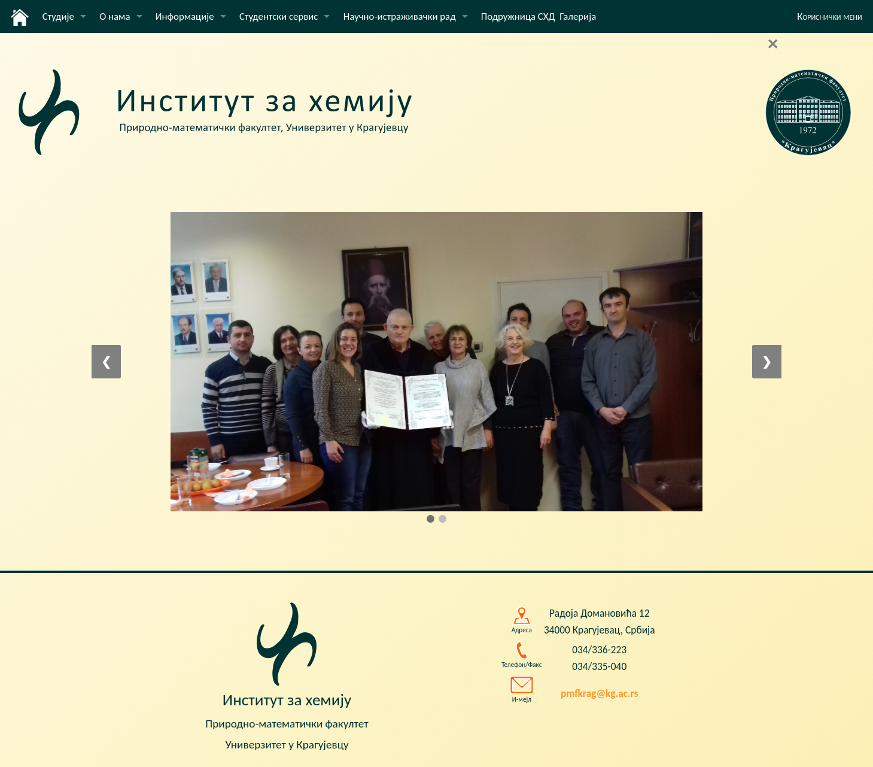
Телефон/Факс (521, 664)
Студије (58, 16)
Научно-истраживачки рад (399, 16)
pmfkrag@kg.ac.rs (599, 693)
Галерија (577, 16)
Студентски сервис (278, 16)
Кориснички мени (829, 16)
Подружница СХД (518, 16)
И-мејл (521, 699)
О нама (114, 16)
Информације (185, 16)
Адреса (522, 630)
